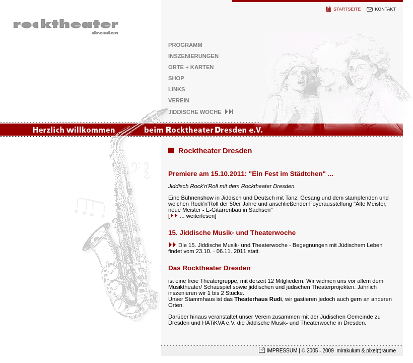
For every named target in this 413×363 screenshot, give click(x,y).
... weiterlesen (192, 216)
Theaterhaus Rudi (258, 299)
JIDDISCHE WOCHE (200, 112)
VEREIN (178, 100)
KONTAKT (385, 9)
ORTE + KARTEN (191, 67)
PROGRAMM (185, 45)
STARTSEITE (347, 9)
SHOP (176, 78)
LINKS (176, 89)
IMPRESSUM (281, 350)
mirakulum (348, 350)
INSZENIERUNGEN (193, 56)
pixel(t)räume (381, 350)
